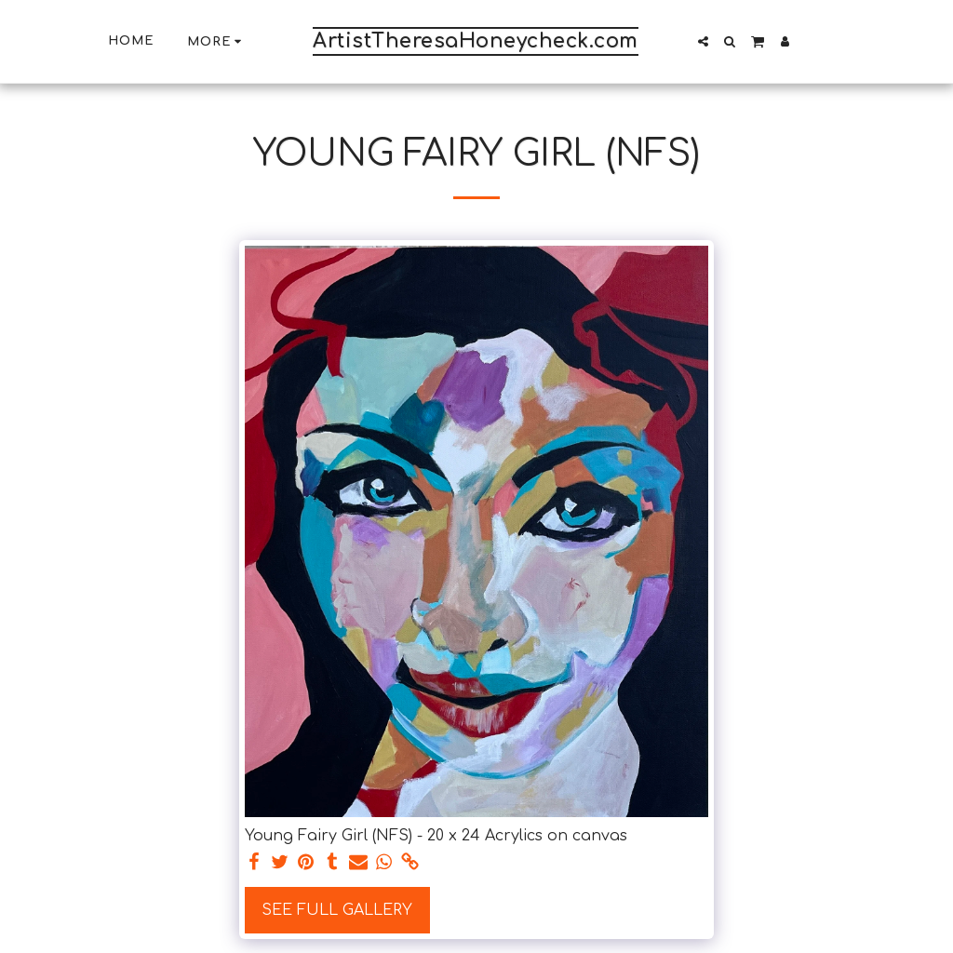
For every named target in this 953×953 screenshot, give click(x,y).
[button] (703, 41)
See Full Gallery (337, 910)
